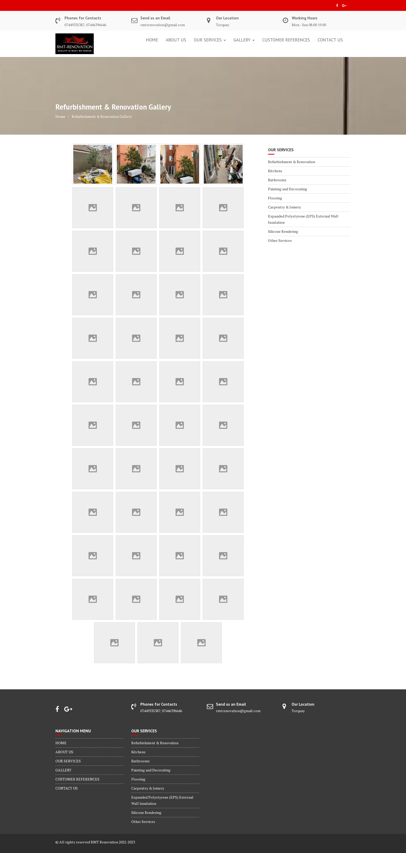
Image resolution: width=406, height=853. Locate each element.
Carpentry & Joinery (284, 207)
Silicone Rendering (283, 231)
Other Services (280, 240)
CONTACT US (330, 40)
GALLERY (242, 40)
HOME (152, 40)
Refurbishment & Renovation (291, 161)
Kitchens (275, 170)
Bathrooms (277, 179)
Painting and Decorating (287, 188)
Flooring (275, 198)
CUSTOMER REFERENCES (286, 40)
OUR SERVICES (208, 40)
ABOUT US (176, 40)
